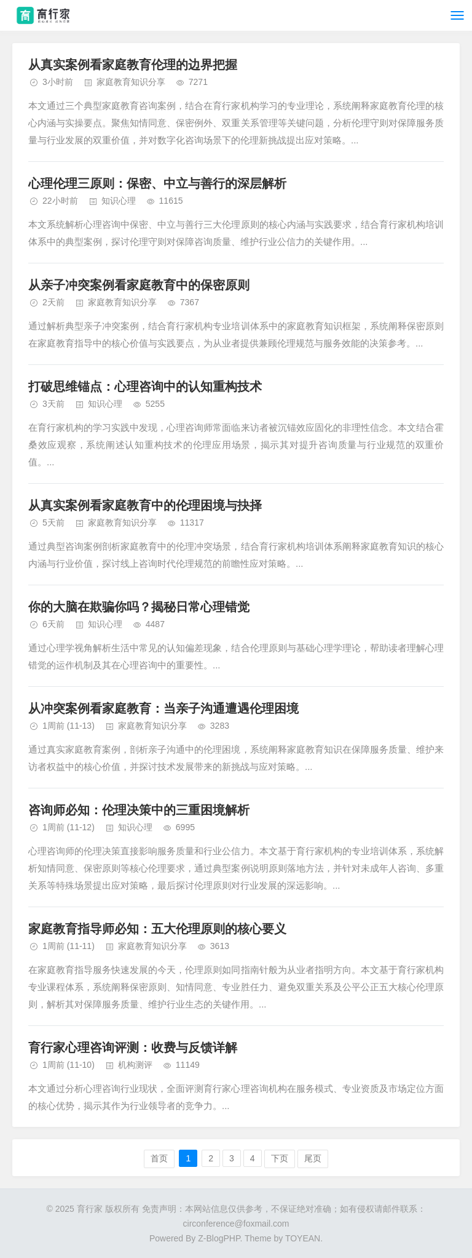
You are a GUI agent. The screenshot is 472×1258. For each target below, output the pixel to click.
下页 (279, 1158)
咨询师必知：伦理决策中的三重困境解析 (139, 810)
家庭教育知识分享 (130, 82)
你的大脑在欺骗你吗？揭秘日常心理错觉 (139, 607)
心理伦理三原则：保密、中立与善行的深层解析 (157, 183)
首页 (159, 1158)
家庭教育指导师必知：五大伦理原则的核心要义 (157, 928)
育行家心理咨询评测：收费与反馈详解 (132, 1047)
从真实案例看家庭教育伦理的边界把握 (132, 64)
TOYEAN (302, 1238)
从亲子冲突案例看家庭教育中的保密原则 (139, 285)
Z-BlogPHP (219, 1238)
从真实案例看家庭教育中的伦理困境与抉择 (145, 505)
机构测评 (135, 1065)
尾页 (312, 1158)
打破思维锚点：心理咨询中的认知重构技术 (145, 386)
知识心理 (118, 201)
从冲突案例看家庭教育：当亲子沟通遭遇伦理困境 (163, 708)
